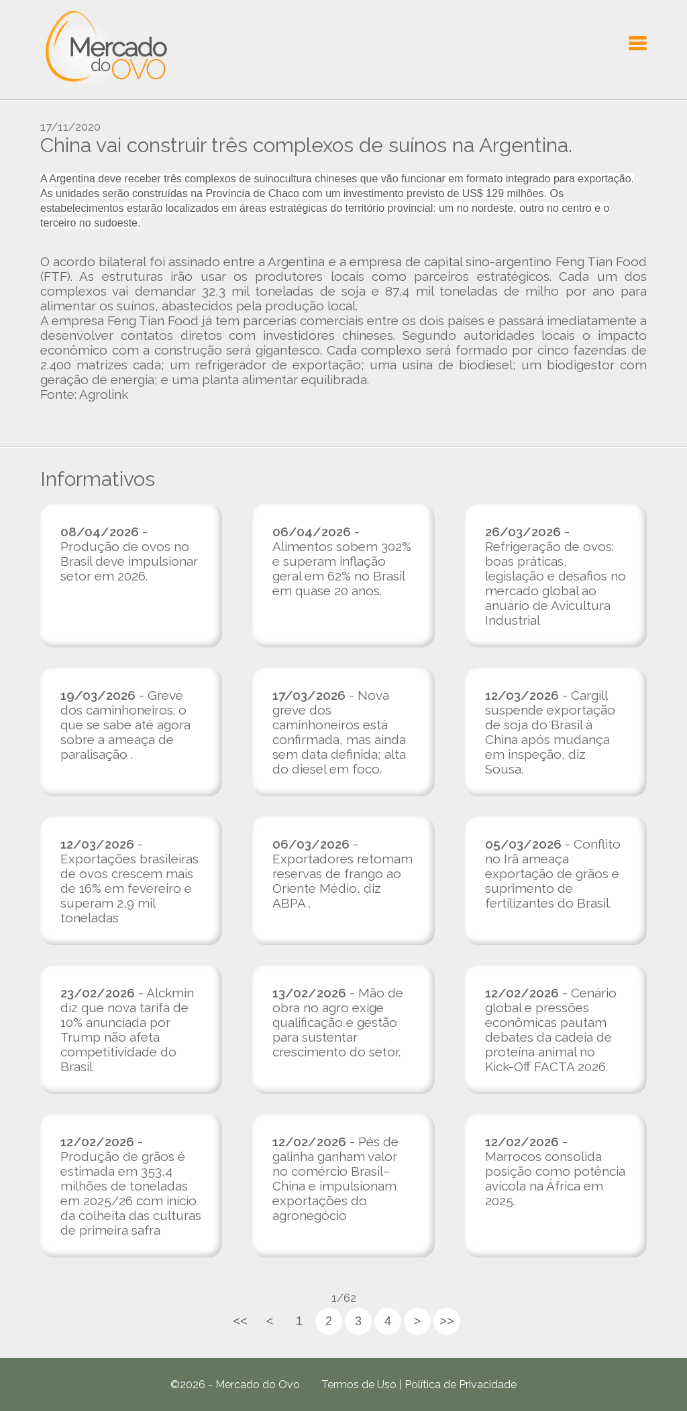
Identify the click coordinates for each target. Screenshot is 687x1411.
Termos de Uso (359, 1384)
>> (446, 1321)
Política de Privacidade (461, 1384)
